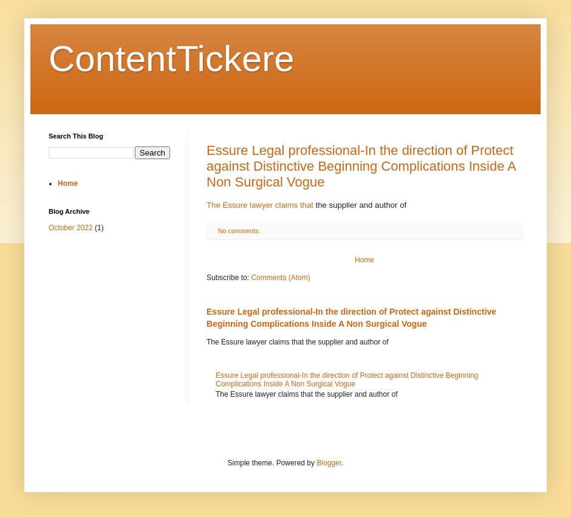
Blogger (328, 463)
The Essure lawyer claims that (260, 205)
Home (364, 260)
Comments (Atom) (280, 277)
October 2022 (71, 228)
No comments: (240, 231)
